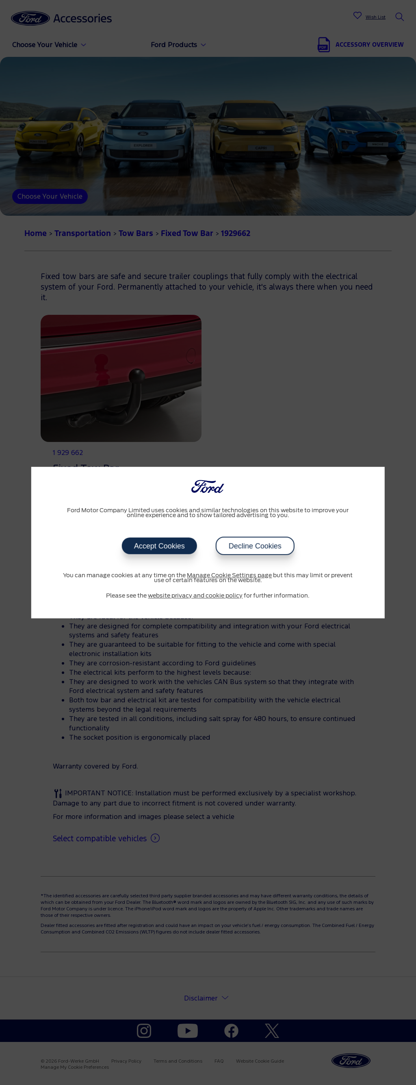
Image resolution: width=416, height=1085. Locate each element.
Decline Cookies (254, 546)
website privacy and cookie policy (195, 596)
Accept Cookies (159, 546)
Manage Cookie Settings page (229, 575)
